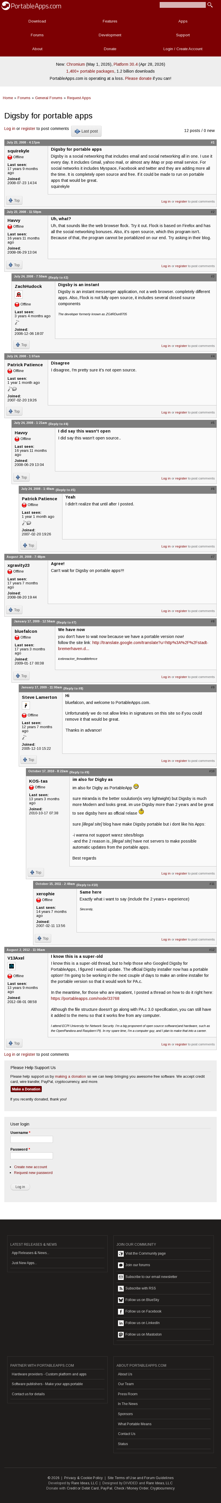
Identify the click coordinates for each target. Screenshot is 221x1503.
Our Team (126, 1384)
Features (110, 21)
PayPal (106, 1488)
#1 (212, 142)
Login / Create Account (182, 49)
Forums (37, 35)
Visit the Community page (142, 1254)
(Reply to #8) (73, 688)
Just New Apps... (24, 1263)
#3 (212, 276)
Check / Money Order (131, 1488)
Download (37, 21)
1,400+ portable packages (90, 71)
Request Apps (79, 98)
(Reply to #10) (87, 885)
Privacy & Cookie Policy (83, 1478)
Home (8, 98)
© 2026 (53, 1478)
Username (20, 1133)
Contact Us (126, 1434)
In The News (128, 1404)
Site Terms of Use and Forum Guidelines (141, 1478)
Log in (9, 128)
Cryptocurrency (162, 1488)
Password (20, 1149)
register (28, 128)
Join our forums (134, 1265)
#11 (211, 883)
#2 (212, 212)
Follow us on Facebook (139, 1312)
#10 (211, 771)
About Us (125, 1374)
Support (183, 35)
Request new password (33, 1172)
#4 (212, 356)
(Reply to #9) (79, 772)
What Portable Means (134, 1424)
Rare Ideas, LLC (84, 1483)
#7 (212, 556)
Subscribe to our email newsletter (147, 1277)
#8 (212, 621)
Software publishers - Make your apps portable (47, 1384)
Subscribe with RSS (137, 1288)
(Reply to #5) (65, 490)
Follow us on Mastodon (140, 1335)
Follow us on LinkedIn (139, 1323)
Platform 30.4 (126, 64)
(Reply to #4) (58, 424)
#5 (212, 422)
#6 (212, 488)
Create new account (30, 1167)
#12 (211, 949)
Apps (183, 21)
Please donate (138, 78)
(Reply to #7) (66, 622)
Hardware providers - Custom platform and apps (49, 1374)
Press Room (128, 1394)
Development (110, 35)
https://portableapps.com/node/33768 (85, 998)
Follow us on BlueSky (138, 1300)
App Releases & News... (30, 1253)
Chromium (75, 64)
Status (123, 1444)
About (37, 49)
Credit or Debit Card (83, 1488)
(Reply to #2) (58, 277)
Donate (110, 49)
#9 (212, 687)
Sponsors (125, 1414)
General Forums (48, 98)
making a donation (70, 1076)
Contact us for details (28, 1394)
